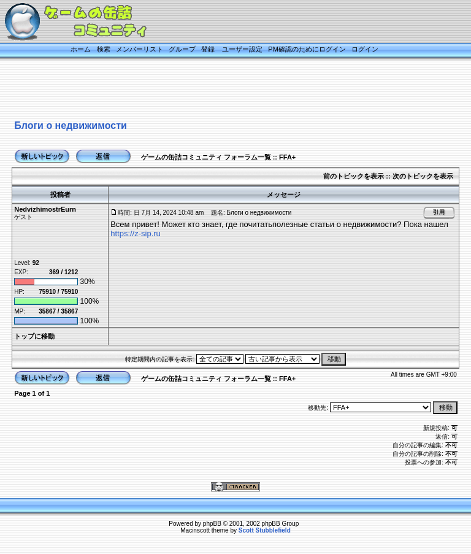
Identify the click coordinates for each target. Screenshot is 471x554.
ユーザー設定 (242, 49)
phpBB (212, 523)
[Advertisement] (223, 90)
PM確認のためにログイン (307, 49)
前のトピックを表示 (353, 176)
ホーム (81, 49)
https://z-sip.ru (135, 233)
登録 (208, 49)
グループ (182, 49)
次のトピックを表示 (422, 176)
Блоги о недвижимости (70, 125)
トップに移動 (34, 336)
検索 (103, 49)
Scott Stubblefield (265, 530)
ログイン (364, 49)
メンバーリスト (139, 49)
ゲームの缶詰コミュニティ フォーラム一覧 (206, 157)
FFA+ (287, 157)
